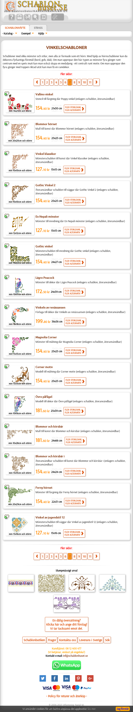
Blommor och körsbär (49, 426)
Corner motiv (44, 367)
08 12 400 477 (73, 648)
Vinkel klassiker (45, 153)
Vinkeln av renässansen (50, 307)
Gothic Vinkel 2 (45, 185)
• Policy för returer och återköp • (66, 696)
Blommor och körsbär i (49, 456)
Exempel (25, 33)
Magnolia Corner (46, 337)
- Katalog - (8, 33)
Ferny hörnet (43, 487)
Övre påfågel (43, 396)
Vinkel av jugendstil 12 (50, 517)
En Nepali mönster (47, 216)
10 (84, 82)
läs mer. (92, 709)
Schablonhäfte (15, 28)
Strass (38, 28)
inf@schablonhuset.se (75, 656)
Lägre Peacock (44, 277)
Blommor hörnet (46, 124)
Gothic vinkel (44, 246)
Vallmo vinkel (44, 94)
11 (90, 82)
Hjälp (41, 33)
